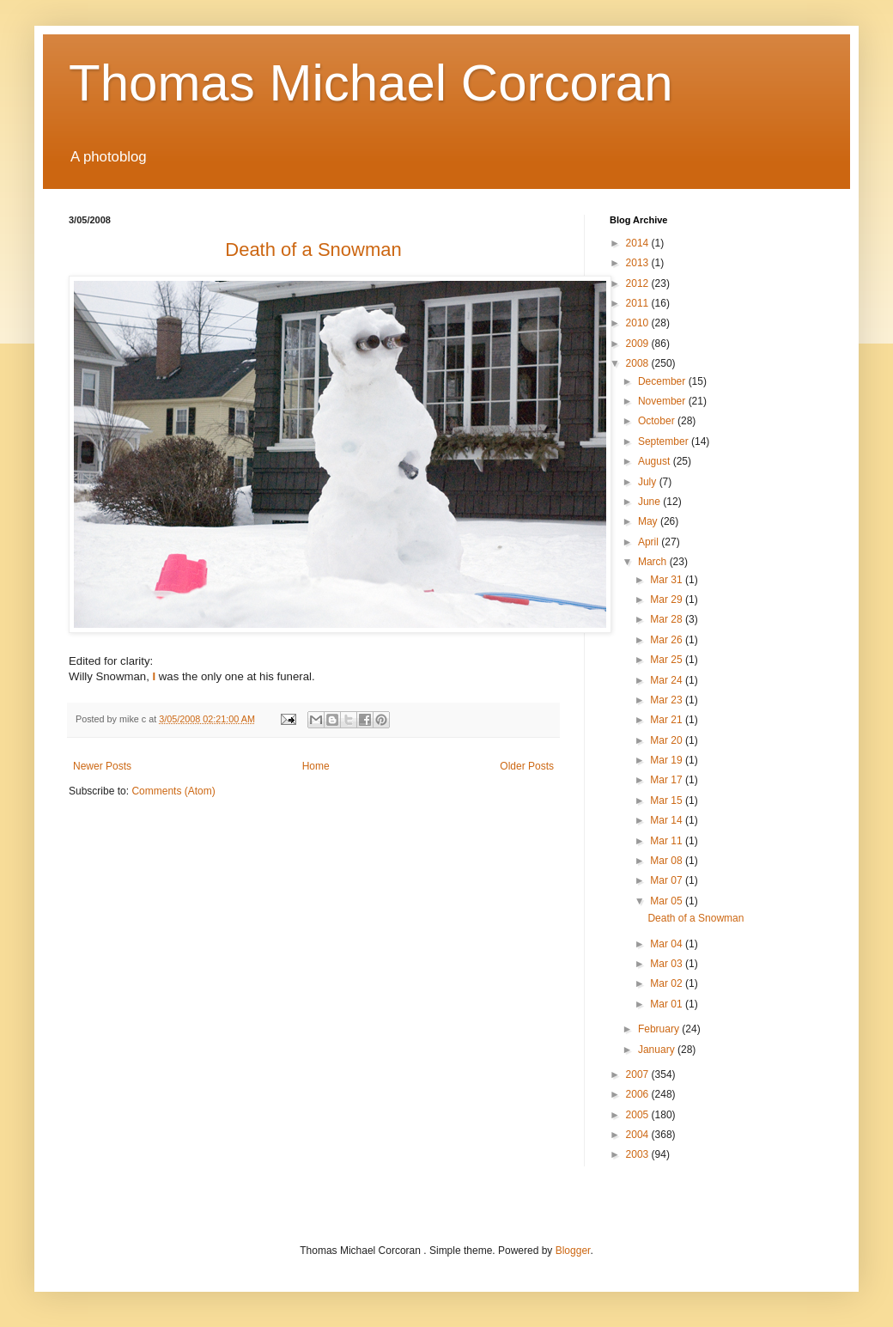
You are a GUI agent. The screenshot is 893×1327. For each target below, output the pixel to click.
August (655, 461)
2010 (639, 323)
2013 (639, 263)
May (649, 521)
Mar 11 (667, 841)
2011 (639, 303)
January (657, 1050)
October (657, 421)
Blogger (573, 1251)
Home (316, 766)
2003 (639, 1154)
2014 (639, 243)
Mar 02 (667, 983)
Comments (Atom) (173, 791)
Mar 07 (667, 880)
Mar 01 (667, 1004)
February (660, 1029)
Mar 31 (667, 580)
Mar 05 (667, 901)
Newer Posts (102, 766)
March (654, 562)
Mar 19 (667, 760)
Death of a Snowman (695, 918)
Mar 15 (667, 800)
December (663, 381)
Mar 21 (667, 720)
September (664, 441)
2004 (639, 1135)
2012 (639, 283)
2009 (639, 344)
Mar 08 (667, 861)
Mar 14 (667, 820)
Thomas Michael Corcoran (371, 83)
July (648, 482)
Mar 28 (667, 619)
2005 (639, 1115)
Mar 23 (667, 700)
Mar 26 (667, 640)
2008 (639, 363)
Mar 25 (667, 660)
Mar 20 (667, 740)
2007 (639, 1074)
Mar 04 (667, 944)
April (649, 542)
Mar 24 (667, 680)
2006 (639, 1094)
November (663, 401)
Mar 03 (667, 964)
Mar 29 (667, 599)
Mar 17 (667, 780)
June (650, 502)
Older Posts (527, 766)
